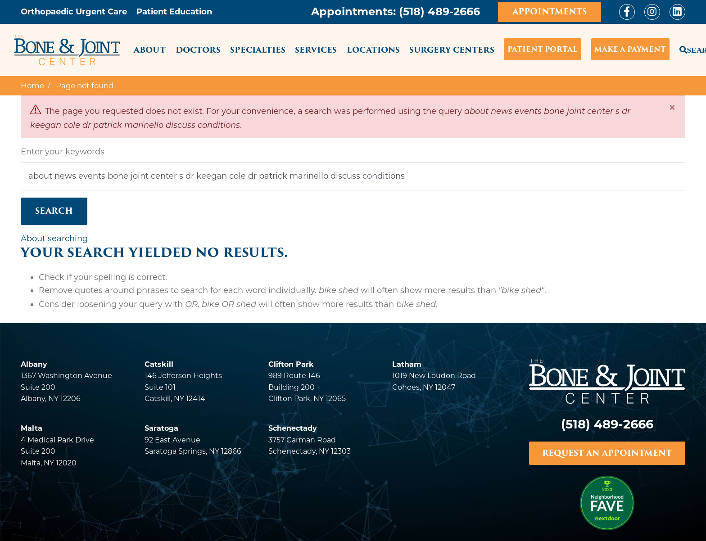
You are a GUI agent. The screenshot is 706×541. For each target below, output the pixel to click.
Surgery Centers (451, 50)
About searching (54, 238)
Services (316, 50)
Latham (406, 364)
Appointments (549, 11)
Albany (34, 364)
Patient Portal (542, 49)
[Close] (672, 107)
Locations (373, 50)
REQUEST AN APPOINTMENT (607, 453)
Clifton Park (291, 364)
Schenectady (292, 428)
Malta (31, 428)
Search (682, 48)
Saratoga (161, 428)
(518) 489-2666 (439, 11)
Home (32, 85)
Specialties (257, 50)
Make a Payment (630, 49)
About (150, 50)
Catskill (159, 364)
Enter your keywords (62, 152)
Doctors (198, 50)
